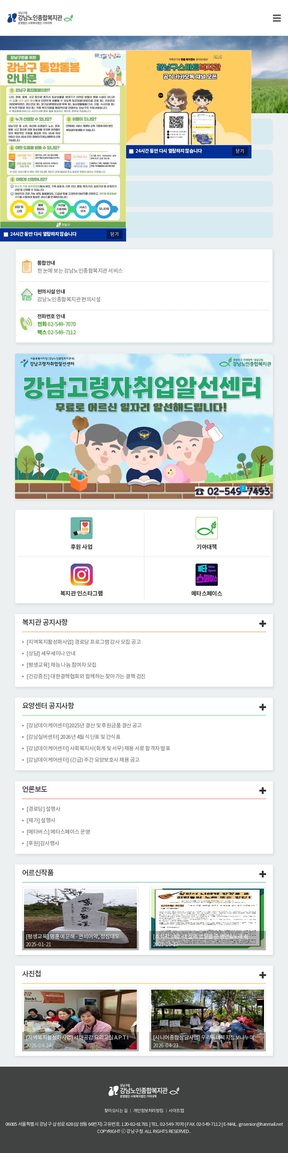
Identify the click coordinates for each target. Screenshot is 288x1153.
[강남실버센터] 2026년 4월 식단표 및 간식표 (74, 736)
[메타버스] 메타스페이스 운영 (58, 831)
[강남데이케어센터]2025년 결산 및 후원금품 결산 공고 (85, 725)
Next (257, 488)
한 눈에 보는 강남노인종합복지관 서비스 (80, 270)
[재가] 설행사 (41, 820)
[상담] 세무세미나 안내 (51, 653)
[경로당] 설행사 (44, 808)
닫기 (240, 151)
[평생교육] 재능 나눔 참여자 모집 (62, 664)
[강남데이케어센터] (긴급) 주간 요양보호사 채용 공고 (83, 759)
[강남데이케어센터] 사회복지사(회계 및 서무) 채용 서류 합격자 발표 (99, 748)
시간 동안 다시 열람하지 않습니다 (168, 151)
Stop (263, 488)
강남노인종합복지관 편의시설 (69, 299)
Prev (250, 488)
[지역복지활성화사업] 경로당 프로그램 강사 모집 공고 (84, 641)
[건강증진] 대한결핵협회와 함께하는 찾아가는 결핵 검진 (86, 676)
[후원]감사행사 (43, 843)
